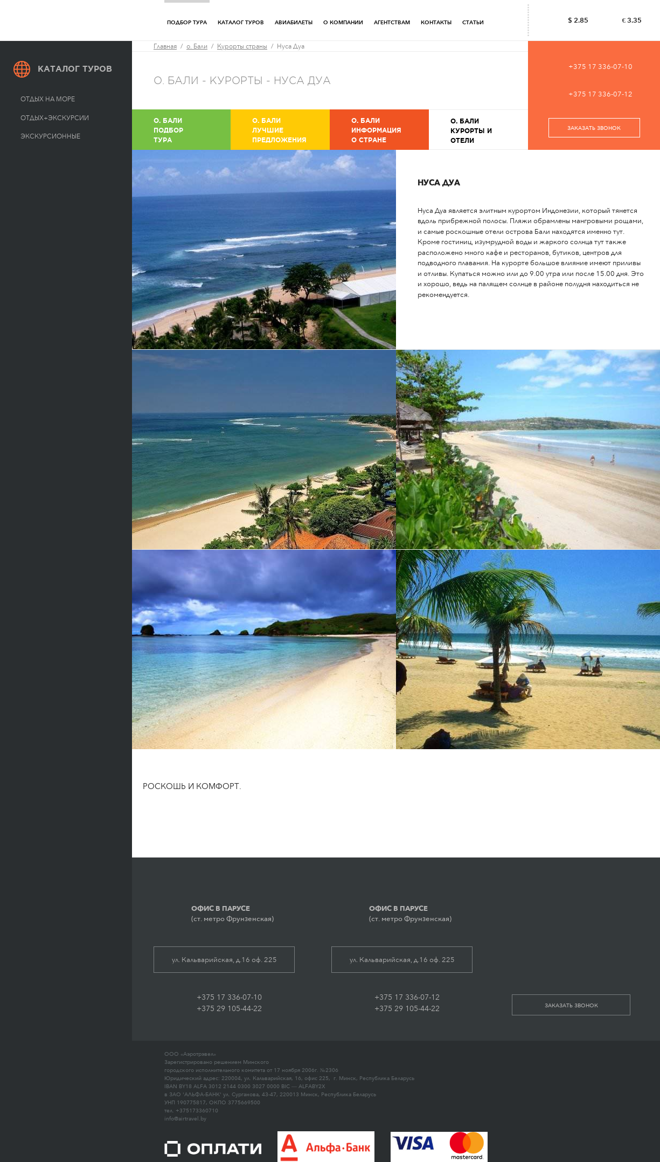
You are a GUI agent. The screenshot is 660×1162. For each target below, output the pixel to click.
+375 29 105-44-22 (229, 1009)
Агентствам (392, 22)
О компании (343, 22)
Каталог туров (241, 22)
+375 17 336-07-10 (600, 67)
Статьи (473, 22)
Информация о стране (389, 129)
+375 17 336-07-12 (600, 94)
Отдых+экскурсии (54, 118)
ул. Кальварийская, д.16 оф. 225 (224, 960)
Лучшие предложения (290, 129)
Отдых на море (47, 99)
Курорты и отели (488, 130)
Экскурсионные (50, 136)
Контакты (436, 22)
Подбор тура (187, 22)
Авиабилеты (293, 22)
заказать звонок (594, 128)
